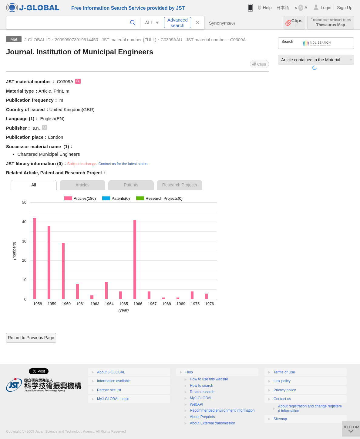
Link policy (282, 381)
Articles (82, 184)
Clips (297, 22)
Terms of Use (284, 372)
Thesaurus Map (331, 22)
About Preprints (202, 417)
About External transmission (212, 423)
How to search (201, 385)
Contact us (282, 399)
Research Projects (179, 184)
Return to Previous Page (31, 337)
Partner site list (109, 390)
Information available (114, 381)
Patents (131, 184)
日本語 (282, 7)
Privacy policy (285, 390)
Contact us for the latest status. (123, 164)
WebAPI (196, 404)
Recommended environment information (222, 410)
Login (326, 7)
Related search (202, 392)
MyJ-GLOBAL (201, 398)
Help (267, 7)
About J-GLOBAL (111, 372)
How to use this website (209, 379)
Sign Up (344, 7)
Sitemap (280, 419)
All (33, 184)
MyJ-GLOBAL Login (113, 399)
